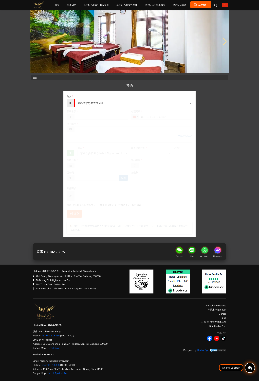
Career (222, 313)
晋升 (224, 317)
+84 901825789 (50, 271)
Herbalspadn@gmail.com (82, 271)
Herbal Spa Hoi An (57, 373)
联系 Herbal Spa (217, 326)
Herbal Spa (53, 347)
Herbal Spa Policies (216, 305)
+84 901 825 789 (50, 335)
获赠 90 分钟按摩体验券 (213, 322)
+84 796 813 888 (50, 364)
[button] (224, 41)
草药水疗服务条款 (217, 309)
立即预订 (200, 4)
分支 (70, 96)
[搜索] (215, 4)
